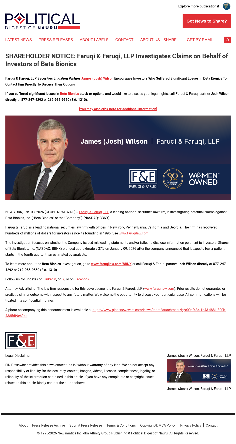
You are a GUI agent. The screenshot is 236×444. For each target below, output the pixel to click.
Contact (124, 40)
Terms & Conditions (121, 425)
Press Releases (56, 40)
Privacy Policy (190, 425)
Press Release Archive (48, 425)
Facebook (81, 279)
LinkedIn (49, 279)
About (23, 425)
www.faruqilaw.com (134, 233)
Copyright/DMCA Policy (158, 425)
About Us (150, 40)
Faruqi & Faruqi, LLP (94, 212)
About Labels (94, 40)
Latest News (18, 40)
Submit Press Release (85, 425)
